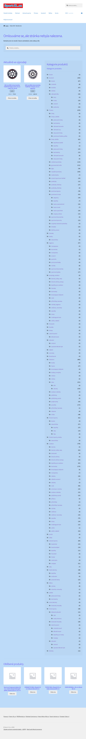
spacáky (53, 311)
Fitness (36, 13)
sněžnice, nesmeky (56, 308)
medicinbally (55, 175)
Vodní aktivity (53, 570)
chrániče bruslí (57, 628)
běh (54, 385)
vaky (50, 567)
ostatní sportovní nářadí (58, 178)
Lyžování (51, 340)
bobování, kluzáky (56, 605)
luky (54, 431)
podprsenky (54, 401)
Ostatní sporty (53, 418)
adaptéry (56, 197)
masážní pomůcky (56, 172)
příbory (53, 499)
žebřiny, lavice (55, 230)
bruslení (43, 13)
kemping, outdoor (54, 275)
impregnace (54, 246)
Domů (6, 26)
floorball (53, 554)
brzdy (55, 100)
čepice (53, 366)
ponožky (53, 405)
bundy (53, 363)
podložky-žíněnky (56, 185)
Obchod (17, 13)
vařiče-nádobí (55, 531)
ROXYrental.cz (21, 716)
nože (52, 298)
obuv (52, 382)
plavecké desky (55, 579)
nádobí (51, 350)
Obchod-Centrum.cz (31, 716)
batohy (53, 447)
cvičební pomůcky (56, 162)
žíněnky (51, 651)
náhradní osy (57, 129)
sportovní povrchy (56, 220)
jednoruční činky (58, 120)
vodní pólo (54, 560)
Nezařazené (52, 356)
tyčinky (53, 586)
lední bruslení (55, 625)
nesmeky (51, 353)
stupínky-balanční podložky (59, 223)
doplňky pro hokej (58, 635)
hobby (51, 236)
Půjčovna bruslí (8, 19)
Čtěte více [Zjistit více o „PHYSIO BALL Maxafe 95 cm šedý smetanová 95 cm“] (53, 692)
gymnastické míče (56, 165)
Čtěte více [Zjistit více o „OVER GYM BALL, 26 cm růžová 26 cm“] (73, 692)
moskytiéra (54, 252)
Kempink (51, 324)
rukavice (53, 411)
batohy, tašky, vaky (56, 278)
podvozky (56, 107)
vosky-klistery (57, 618)
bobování (54, 453)
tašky (50, 537)
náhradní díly (55, 94)
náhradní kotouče (58, 126)
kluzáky (51, 327)
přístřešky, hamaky (56, 301)
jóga (52, 168)
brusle (51, 74)
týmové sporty (27, 13)
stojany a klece (57, 214)
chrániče (53, 84)
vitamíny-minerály (56, 589)
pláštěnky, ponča (56, 398)
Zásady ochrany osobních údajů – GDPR (15, 729)
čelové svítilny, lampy (57, 282)
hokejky (55, 638)
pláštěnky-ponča (56, 495)
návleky (53, 482)
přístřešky (54, 502)
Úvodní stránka (8, 13)
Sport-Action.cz (54, 716)
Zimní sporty (52, 609)
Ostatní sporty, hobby (55, 437)
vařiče (53, 528)
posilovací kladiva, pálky (60, 136)
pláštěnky (54, 395)
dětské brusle (55, 337)
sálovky (55, 388)
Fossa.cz (6, 716)
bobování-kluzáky (56, 622)
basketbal (54, 544)
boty (54, 97)
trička (53, 414)
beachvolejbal (55, 547)
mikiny (53, 379)
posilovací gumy (55, 191)
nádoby (53, 476)
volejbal (53, 563)
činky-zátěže (55, 139)
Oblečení (51, 359)
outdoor (51, 443)
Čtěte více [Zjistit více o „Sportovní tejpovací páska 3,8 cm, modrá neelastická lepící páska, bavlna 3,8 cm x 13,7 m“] (12, 693)
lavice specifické (58, 210)
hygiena (51, 243)
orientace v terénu (56, 489)
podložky (53, 181)
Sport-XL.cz (12, 716)
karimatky (54, 291)
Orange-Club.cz (64, 716)
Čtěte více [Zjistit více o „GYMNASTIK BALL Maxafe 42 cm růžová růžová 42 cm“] (32, 692)
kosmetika (54, 249)
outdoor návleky (56, 392)
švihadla (53, 227)
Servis (56, 13)
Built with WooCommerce (34, 729)
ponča (51, 534)
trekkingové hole (56, 317)
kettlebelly (56, 123)
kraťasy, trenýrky (56, 372)
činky (52, 113)
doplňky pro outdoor (57, 285)
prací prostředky (56, 262)
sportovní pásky (55, 272)
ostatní (55, 104)
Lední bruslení (53, 333)
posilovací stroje (56, 194)
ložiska (53, 91)
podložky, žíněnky (56, 188)
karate (53, 421)
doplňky (55, 146)
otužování (54, 576)
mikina (53, 376)
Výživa (50, 13)
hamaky (51, 233)
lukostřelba (54, 240)
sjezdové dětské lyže (57, 346)
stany (52, 314)
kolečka (53, 87)
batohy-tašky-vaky (56, 450)
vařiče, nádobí (55, 320)
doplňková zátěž (58, 142)
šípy (54, 434)
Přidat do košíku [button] (12, 98)
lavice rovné (56, 207)
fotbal (53, 557)
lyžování (53, 641)
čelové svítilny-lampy (57, 460)
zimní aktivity (53, 602)
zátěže (51, 592)
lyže (54, 615)
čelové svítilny (55, 456)
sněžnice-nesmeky (56, 515)
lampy (51, 330)
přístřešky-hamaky (56, 408)
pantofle (53, 259)
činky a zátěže (55, 116)
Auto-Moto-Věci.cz (43, 716)
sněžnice (53, 512)
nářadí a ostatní (55, 479)
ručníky (53, 265)
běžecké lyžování (56, 612)
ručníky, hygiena (55, 304)
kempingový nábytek (57, 295)
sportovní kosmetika (57, 217)
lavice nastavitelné (58, 204)
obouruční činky (57, 133)
